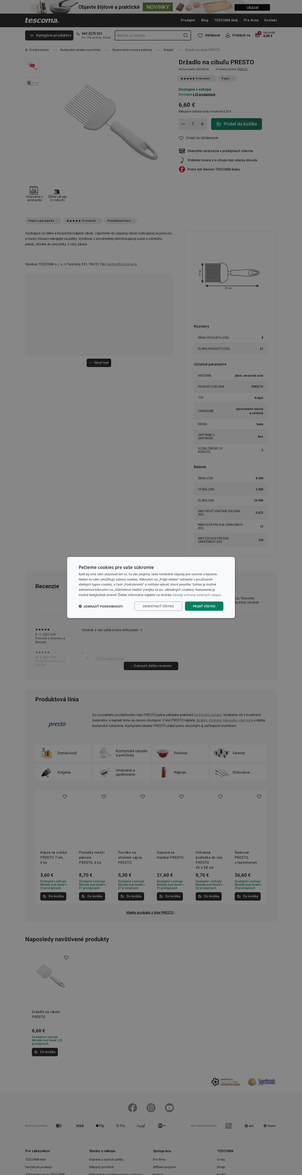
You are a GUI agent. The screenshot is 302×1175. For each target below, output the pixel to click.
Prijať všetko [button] (204, 606)
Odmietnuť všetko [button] (158, 606)
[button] (101, 606)
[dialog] (151, 587)
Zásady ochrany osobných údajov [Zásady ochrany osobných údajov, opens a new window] (197, 594)
